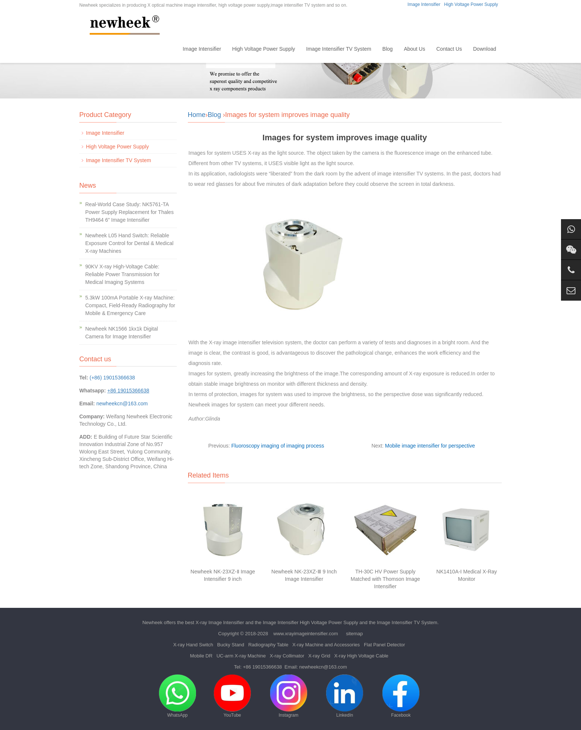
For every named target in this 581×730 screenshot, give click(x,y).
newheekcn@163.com (122, 403)
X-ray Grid (319, 656)
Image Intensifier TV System (338, 49)
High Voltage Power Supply (471, 4)
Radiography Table (268, 644)
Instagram (288, 696)
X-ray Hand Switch (193, 644)
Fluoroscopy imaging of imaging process (277, 446)
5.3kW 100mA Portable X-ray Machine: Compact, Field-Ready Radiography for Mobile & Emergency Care (130, 305)
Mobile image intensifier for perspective (430, 446)
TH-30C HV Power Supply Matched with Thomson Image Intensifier (385, 579)
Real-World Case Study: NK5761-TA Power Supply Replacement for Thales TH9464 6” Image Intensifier (129, 212)
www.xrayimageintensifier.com (305, 633)
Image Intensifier (424, 4)
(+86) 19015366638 (112, 378)
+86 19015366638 (262, 667)
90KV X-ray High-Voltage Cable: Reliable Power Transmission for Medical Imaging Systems (122, 274)
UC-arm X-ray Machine (241, 656)
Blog (387, 49)
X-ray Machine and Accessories (326, 644)
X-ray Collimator (287, 656)
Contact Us (449, 49)
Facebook (400, 696)
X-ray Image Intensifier (220, 622)
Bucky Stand (230, 644)
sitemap (354, 633)
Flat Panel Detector (384, 644)
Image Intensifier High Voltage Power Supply (310, 622)
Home (165, 49)
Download (484, 49)
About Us (414, 49)
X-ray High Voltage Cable (361, 656)
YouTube (232, 696)
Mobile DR (201, 656)
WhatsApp (177, 696)
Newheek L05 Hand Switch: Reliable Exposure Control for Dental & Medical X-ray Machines (129, 243)
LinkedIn (344, 696)
